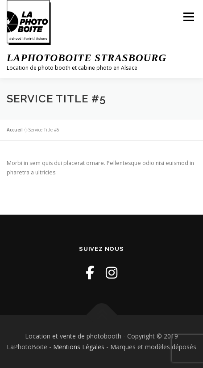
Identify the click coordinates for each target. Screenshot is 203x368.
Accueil (15, 130)
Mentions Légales (78, 347)
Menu (188, 17)
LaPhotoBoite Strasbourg (86, 57)
